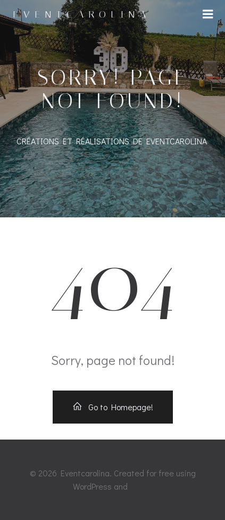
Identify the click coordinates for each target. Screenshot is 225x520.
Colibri (141, 486)
